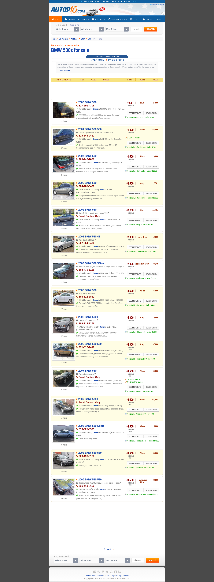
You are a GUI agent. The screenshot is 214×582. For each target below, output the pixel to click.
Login (161, 4)
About (106, 576)
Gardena (140, 469)
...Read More (64, 70)
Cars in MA (131, 118)
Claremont (141, 332)
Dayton (140, 225)
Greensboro (141, 495)
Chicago (139, 415)
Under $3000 (153, 198)
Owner (95, 109)
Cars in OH (131, 225)
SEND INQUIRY (151, 113)
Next (110, 549)
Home (55, 19)
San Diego (141, 147)
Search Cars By (116, 19)
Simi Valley (141, 171)
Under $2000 (151, 147)
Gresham (140, 306)
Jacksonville (141, 198)
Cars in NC (131, 495)
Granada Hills (142, 442)
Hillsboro (140, 279)
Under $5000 (151, 332)
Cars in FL (131, 198)
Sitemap (100, 576)
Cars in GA (131, 392)
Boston (140, 118)
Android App (90, 576)
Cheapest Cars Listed (76, 19)
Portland (140, 359)
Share (154, 4)
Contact (126, 576)
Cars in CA (131, 147)
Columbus (141, 252)
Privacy (118, 576)
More (159, 19)
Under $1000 (149, 118)
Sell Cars (97, 19)
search (151, 29)
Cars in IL (130, 415)
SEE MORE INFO (135, 113)
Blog (133, 19)
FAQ (112, 576)
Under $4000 (150, 306)
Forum (147, 19)
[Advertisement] (107, 90)
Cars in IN (131, 252)
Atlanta (140, 392)
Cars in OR (131, 279)
